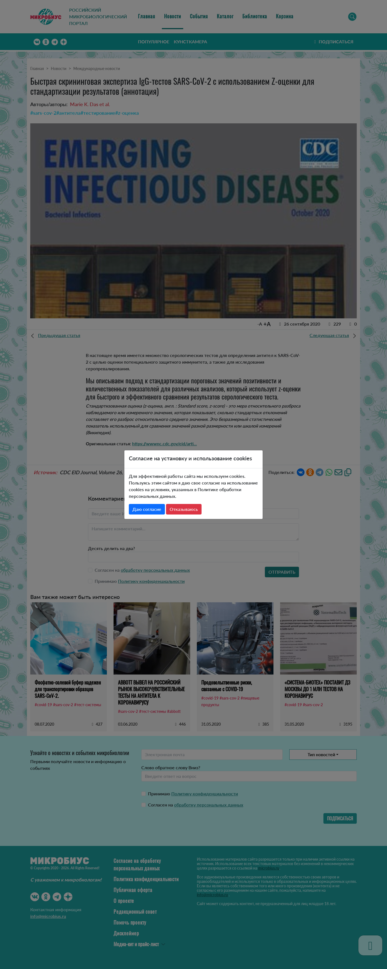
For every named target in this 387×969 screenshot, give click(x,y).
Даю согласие (146, 509)
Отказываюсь (184, 509)
